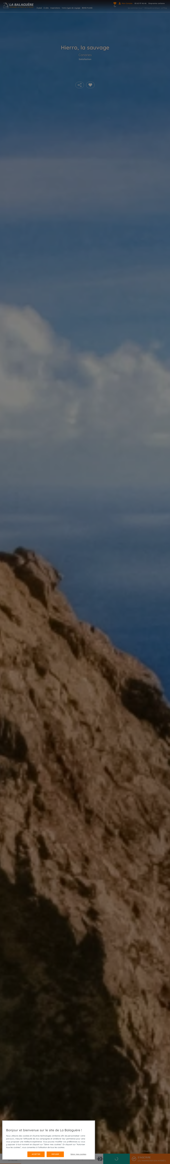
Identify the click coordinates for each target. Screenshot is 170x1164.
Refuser (55, 1154)
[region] (48, 1140)
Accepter (36, 1154)
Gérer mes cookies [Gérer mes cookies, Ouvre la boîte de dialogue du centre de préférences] (78, 1154)
